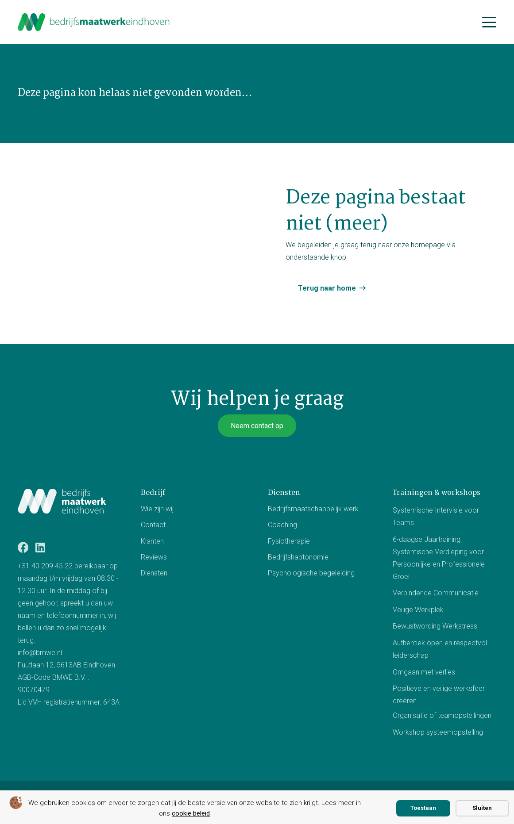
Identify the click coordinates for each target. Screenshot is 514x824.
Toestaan (423, 808)
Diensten (154, 573)
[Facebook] (23, 547)
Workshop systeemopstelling (438, 732)
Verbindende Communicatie (436, 593)
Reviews (154, 557)
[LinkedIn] (40, 547)
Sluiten (482, 808)
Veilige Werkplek (418, 610)
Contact (153, 525)
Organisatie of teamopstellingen (442, 715)
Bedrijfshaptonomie (298, 557)
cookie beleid (191, 813)
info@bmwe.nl (40, 652)
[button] (489, 22)
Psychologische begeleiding (311, 573)
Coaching (282, 525)
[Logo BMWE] (62, 501)
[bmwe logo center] (94, 22)
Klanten (152, 541)
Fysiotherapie (289, 541)
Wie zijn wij (157, 509)
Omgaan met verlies (424, 671)
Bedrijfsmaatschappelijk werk (313, 509)
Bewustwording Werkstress (435, 626)
